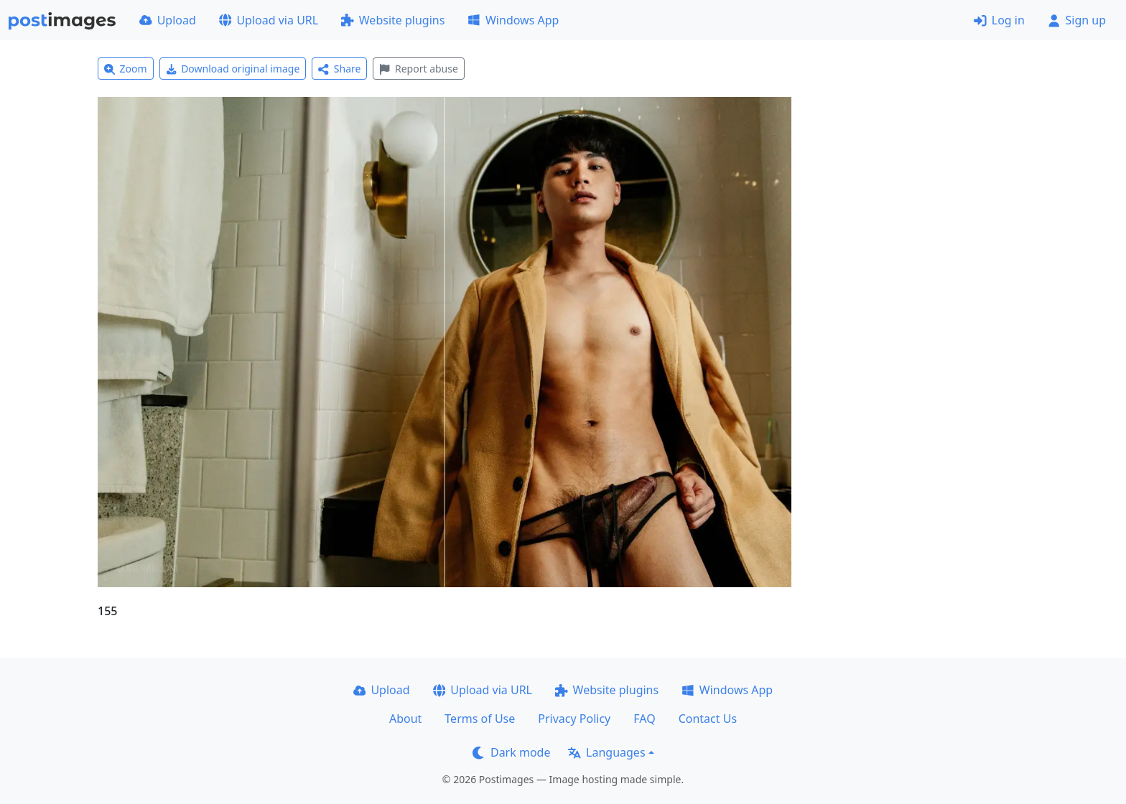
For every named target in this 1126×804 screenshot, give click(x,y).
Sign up (1077, 20)
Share (339, 68)
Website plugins (393, 20)
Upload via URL (268, 20)
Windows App (513, 20)
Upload (167, 20)
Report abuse (418, 68)
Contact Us (708, 718)
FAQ (644, 718)
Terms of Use (480, 718)
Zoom (125, 68)
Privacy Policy (574, 718)
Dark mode (511, 752)
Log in (999, 20)
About (405, 718)
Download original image (233, 68)
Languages (606, 752)
